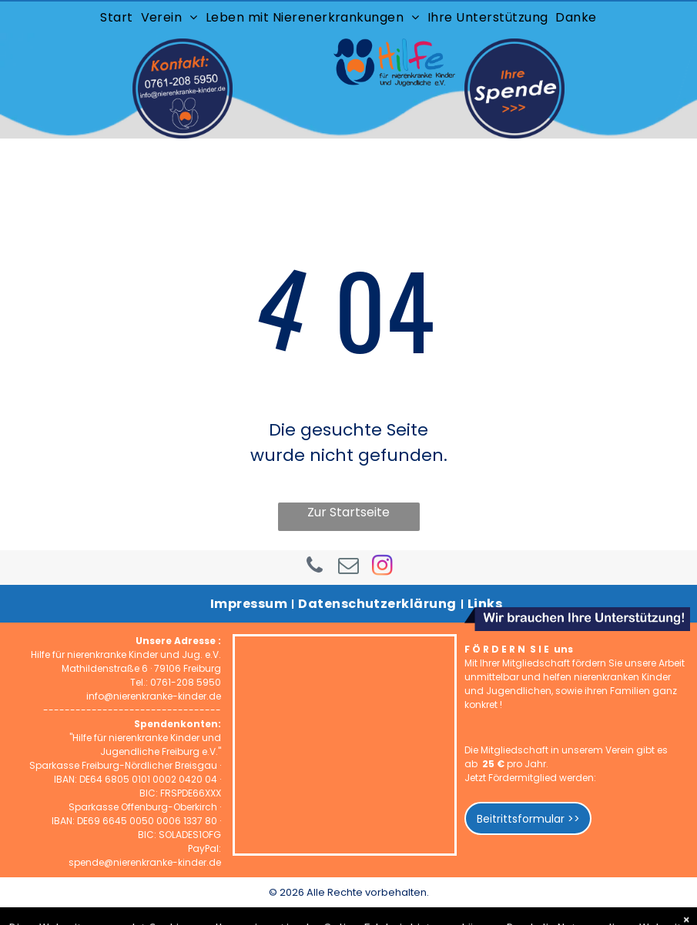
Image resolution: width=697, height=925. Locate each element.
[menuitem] (116, 17)
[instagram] (382, 567)
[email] (348, 567)
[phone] (315, 567)
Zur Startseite (348, 512)
